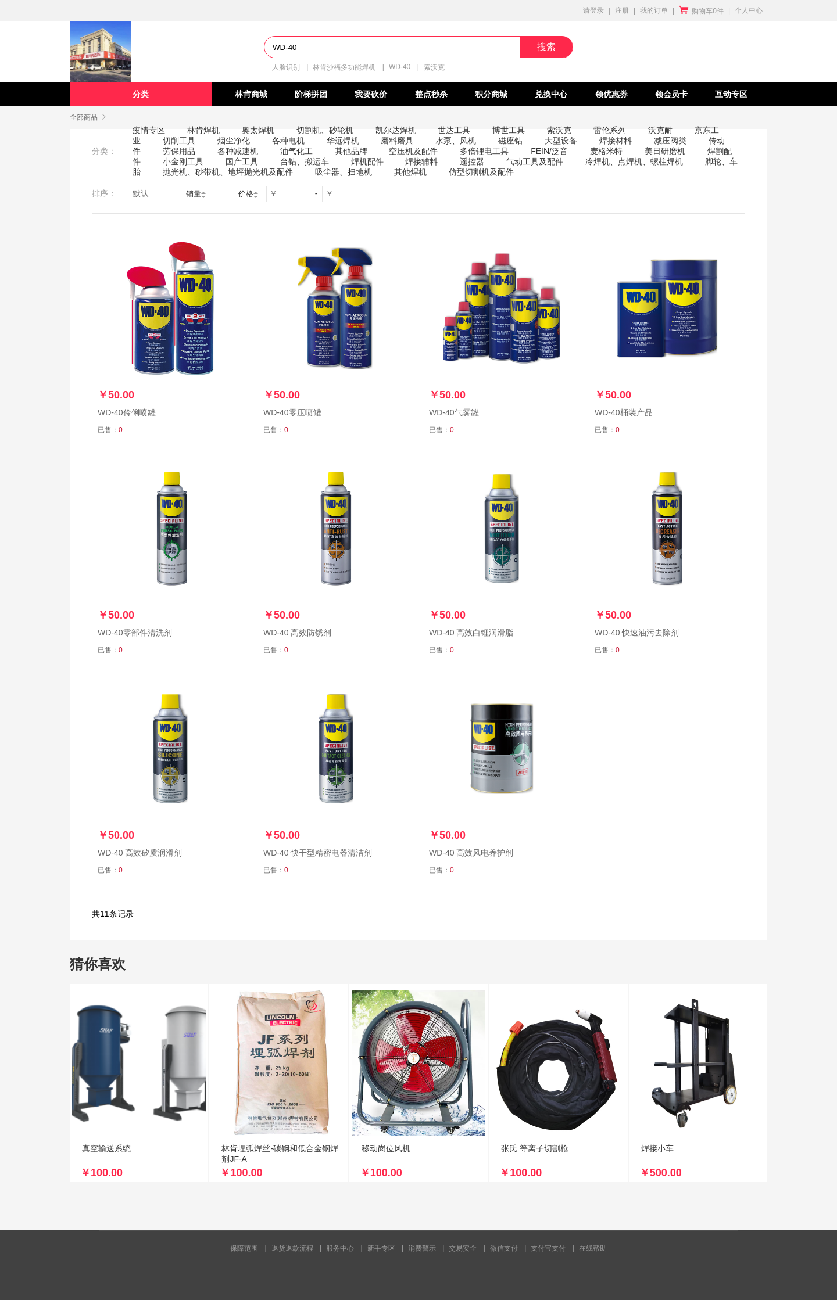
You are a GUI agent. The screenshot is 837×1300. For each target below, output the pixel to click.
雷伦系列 (609, 130)
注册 (622, 10)
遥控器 (472, 161)
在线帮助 (593, 1248)
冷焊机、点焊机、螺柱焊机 (634, 161)
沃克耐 (660, 130)
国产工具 (242, 161)
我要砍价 (371, 94)
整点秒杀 (431, 94)
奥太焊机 (258, 130)
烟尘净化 (233, 140)
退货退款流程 (292, 1248)
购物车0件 (701, 11)
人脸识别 (286, 67)
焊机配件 (367, 161)
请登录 (593, 10)
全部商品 (84, 117)
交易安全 (463, 1248)
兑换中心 (551, 94)
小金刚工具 (183, 161)
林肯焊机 (203, 130)
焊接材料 (615, 140)
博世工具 (508, 130)
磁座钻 (510, 140)
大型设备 (561, 140)
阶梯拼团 (311, 94)
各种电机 (288, 140)
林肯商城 (251, 94)
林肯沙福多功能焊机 (344, 67)
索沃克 (434, 67)
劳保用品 (179, 151)
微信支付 (504, 1248)
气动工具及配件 (534, 161)
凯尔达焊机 (395, 130)
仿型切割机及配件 (481, 172)
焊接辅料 (421, 161)
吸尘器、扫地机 (343, 172)
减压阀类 (670, 140)
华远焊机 (343, 140)
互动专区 (731, 94)
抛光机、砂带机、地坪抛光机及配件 (228, 172)
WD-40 (399, 67)
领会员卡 (671, 94)
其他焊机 (410, 172)
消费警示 (422, 1248)
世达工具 (454, 130)
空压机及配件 (413, 151)
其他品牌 (351, 151)
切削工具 (179, 140)
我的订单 (654, 10)
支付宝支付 (548, 1248)
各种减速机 (237, 151)
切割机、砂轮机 (324, 130)
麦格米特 (606, 151)
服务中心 (340, 1248)
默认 (141, 193)
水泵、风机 (455, 140)
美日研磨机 (665, 151)
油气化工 (296, 151)
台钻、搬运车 (304, 161)
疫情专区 (149, 130)
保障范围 (244, 1248)
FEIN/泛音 (549, 151)
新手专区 (381, 1248)
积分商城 (491, 94)
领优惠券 (611, 94)
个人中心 (749, 10)
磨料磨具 (397, 140)
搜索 (546, 47)
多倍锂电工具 (484, 151)
